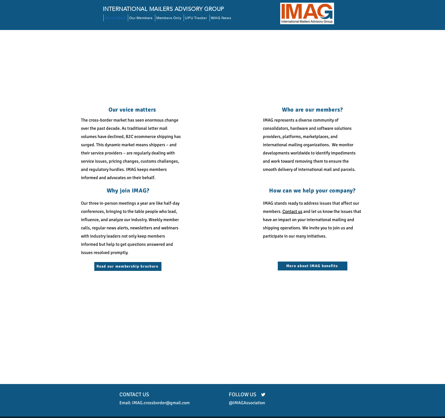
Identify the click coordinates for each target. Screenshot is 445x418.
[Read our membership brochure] (127, 266)
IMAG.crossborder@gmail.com (161, 403)
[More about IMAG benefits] (312, 266)
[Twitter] (263, 394)
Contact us (292, 211)
